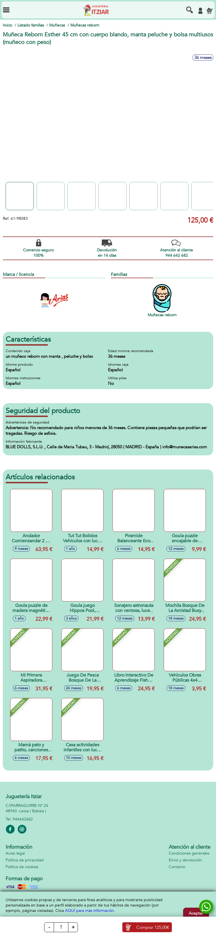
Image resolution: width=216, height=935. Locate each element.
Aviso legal (15, 853)
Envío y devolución (185, 860)
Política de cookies (22, 867)
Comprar (152, 927)
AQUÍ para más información (89, 910)
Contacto (177, 867)
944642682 (23, 819)
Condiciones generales (189, 853)
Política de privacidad (25, 860)
